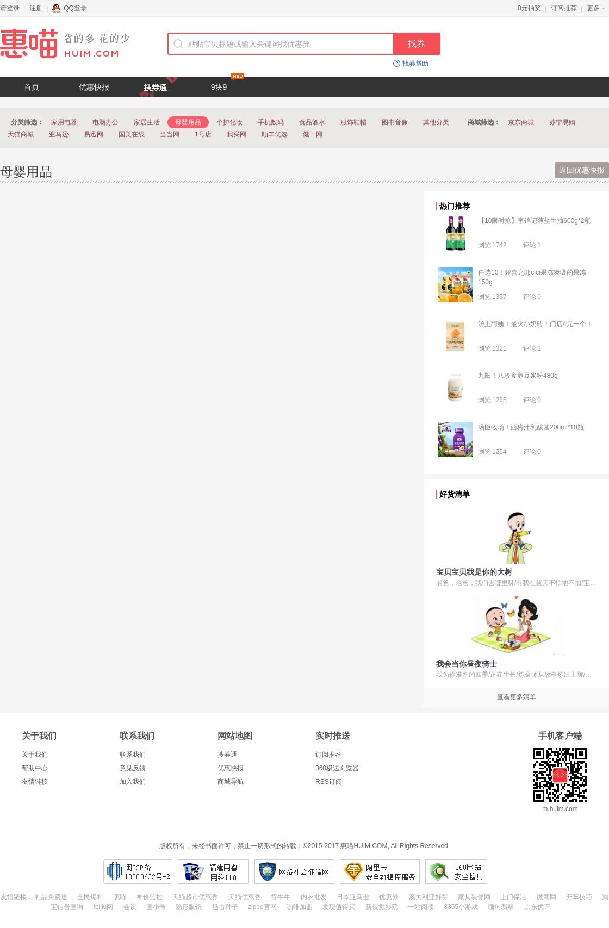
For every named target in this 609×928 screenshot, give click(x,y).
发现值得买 (338, 907)
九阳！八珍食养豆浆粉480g (518, 375)
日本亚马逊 (353, 897)
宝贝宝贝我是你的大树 (474, 572)
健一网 (312, 134)
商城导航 (230, 782)
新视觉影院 (381, 907)
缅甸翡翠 (501, 907)
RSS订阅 (328, 782)
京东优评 (537, 907)
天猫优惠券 (244, 897)
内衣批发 (314, 897)
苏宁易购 (562, 122)
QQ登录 (69, 8)
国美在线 (132, 134)
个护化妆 (229, 122)
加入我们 (133, 782)
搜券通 (227, 754)
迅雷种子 (225, 907)
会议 (129, 907)
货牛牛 (280, 897)
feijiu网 (104, 907)
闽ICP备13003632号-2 (137, 871)
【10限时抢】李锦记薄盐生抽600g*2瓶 (534, 221)
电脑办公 (105, 122)
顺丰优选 (275, 134)
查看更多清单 (516, 697)
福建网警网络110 (213, 871)
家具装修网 (474, 897)
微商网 (546, 897)
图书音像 (395, 122)
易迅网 (93, 134)
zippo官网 (262, 907)
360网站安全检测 (456, 871)
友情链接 (35, 782)
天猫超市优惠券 (195, 897)
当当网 (169, 134)
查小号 (156, 907)
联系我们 (133, 754)
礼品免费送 (51, 897)
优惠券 (389, 897)
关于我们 (35, 754)
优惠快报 (94, 87)
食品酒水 (312, 122)
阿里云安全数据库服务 (380, 871)
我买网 (236, 134)
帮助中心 (35, 768)
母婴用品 (188, 122)
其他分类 (436, 122)
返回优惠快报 (582, 170)
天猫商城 (21, 134)
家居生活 (147, 122)
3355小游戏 (461, 907)
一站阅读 (421, 907)
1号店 (203, 134)
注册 (35, 8)
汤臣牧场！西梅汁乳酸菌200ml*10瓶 (531, 427)
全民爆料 (90, 897)
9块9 (227, 84)
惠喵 (120, 897)
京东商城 (521, 122)
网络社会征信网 (294, 871)
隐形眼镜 (189, 907)
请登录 (10, 8)
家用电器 (64, 122)
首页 (31, 87)
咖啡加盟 (300, 907)
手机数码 (271, 122)
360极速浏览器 (337, 768)
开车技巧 (579, 897)
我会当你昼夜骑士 (466, 663)
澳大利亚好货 (428, 897)
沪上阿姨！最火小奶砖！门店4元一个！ (535, 324)
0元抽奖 (529, 8)
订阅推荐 (564, 8)
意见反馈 (133, 768)
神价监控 (149, 897)
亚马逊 (59, 134)
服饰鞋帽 (353, 122)
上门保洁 (513, 897)
